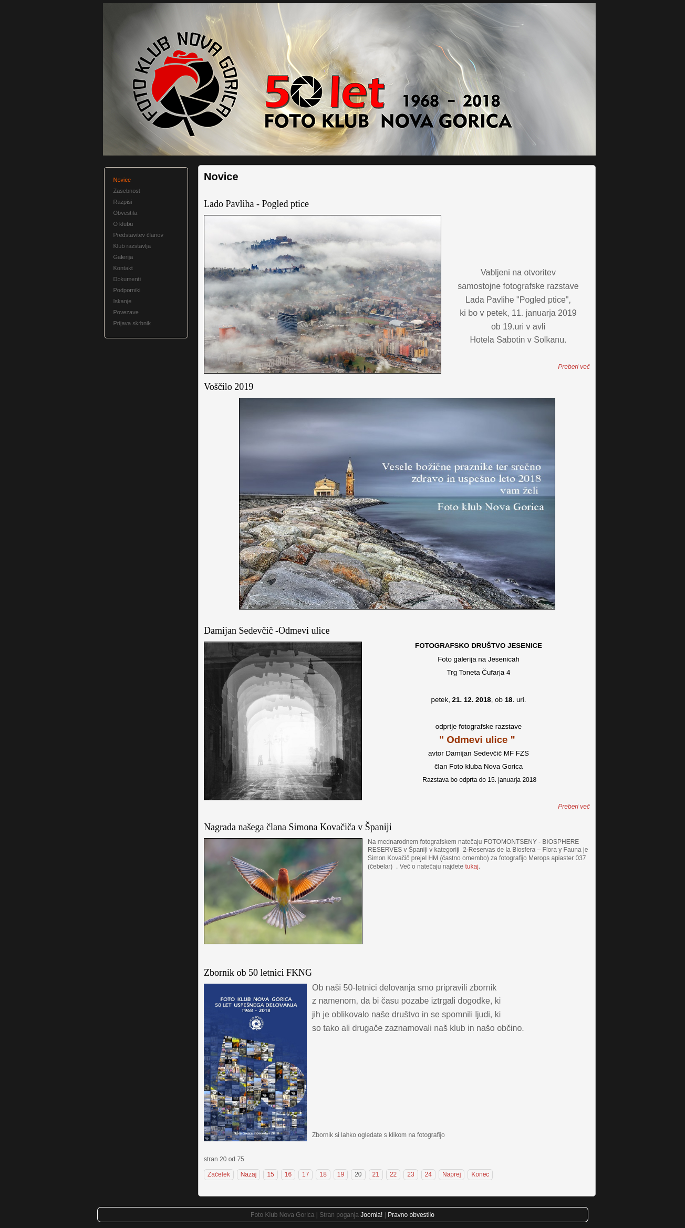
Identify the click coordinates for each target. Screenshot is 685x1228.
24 (428, 1174)
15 (270, 1174)
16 (288, 1174)
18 (322, 1174)
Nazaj (249, 1174)
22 (393, 1174)
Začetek (218, 1174)
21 (375, 1174)
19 (340, 1174)
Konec (480, 1174)
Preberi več (574, 366)
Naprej (451, 1174)
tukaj (471, 866)
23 (410, 1174)
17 (305, 1174)
